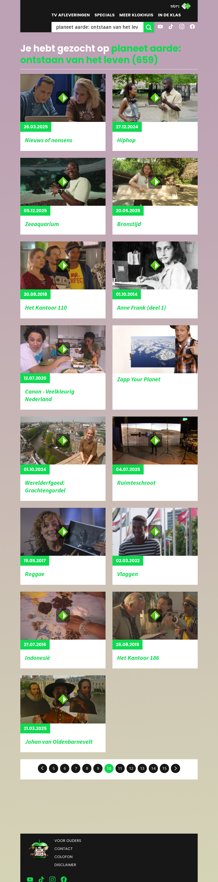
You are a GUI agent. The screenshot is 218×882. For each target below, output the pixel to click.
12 (131, 768)
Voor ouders (67, 840)
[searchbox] (97, 27)
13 (142, 768)
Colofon (63, 856)
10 (109, 768)
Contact (63, 848)
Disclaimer (65, 864)
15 (164, 768)
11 (120, 768)
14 (153, 768)
